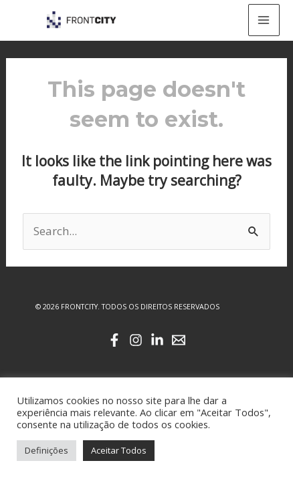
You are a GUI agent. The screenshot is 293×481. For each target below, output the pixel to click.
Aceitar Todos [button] (118, 450)
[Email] (178, 340)
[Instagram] (135, 340)
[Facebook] (114, 340)
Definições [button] (46, 450)
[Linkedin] (157, 340)
